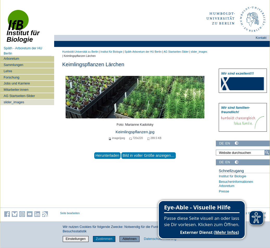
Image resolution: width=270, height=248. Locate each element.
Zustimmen (104, 239)
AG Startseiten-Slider (19, 96)
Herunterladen (107, 155)
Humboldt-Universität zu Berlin (80, 51)
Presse (224, 191)
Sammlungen (13, 65)
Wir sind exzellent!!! (237, 73)
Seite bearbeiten (70, 213)
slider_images (14, 102)
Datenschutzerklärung (160, 239)
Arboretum (11, 59)
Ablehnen (129, 239)
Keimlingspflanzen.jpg (135, 132)
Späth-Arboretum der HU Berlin (142, 51)
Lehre (8, 71)
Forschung (11, 77)
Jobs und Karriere (17, 83)
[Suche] (267, 152)
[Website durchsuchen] (243, 152)
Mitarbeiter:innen (16, 90)
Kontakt (261, 38)
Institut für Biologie (111, 51)
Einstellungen (76, 239)
